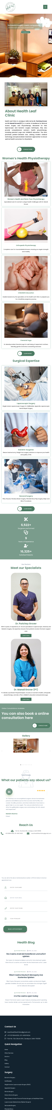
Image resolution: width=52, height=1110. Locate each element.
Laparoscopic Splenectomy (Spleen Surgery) (18, 1102)
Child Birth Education (26, 293)
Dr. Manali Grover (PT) (26, 689)
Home (6, 1049)
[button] (2, 751)
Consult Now (24, 149)
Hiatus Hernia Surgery (11, 1095)
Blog (6, 1060)
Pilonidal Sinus (9, 1109)
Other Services (9, 1053)
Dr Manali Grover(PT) (15, 123)
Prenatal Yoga (26, 340)
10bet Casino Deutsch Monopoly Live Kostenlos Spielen (26, 976)
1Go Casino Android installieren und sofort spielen (26, 955)
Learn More (25, 353)
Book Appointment (25, 32)
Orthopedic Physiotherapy (26, 245)
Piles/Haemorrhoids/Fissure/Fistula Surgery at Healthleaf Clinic (24, 1098)
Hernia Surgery (9, 1091)
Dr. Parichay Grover (40, 121)
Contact (7, 1067)
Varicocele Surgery (10, 1105)
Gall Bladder (8, 1081)
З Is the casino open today (26, 996)
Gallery (7, 1063)
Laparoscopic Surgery (26, 403)
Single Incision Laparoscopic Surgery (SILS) (17, 1084)
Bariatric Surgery (10, 1077)
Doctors (7, 1056)
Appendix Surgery (10, 1088)
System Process (20, 950)
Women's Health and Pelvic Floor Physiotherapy (26, 199)
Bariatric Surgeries (26, 450)
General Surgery (26, 496)
